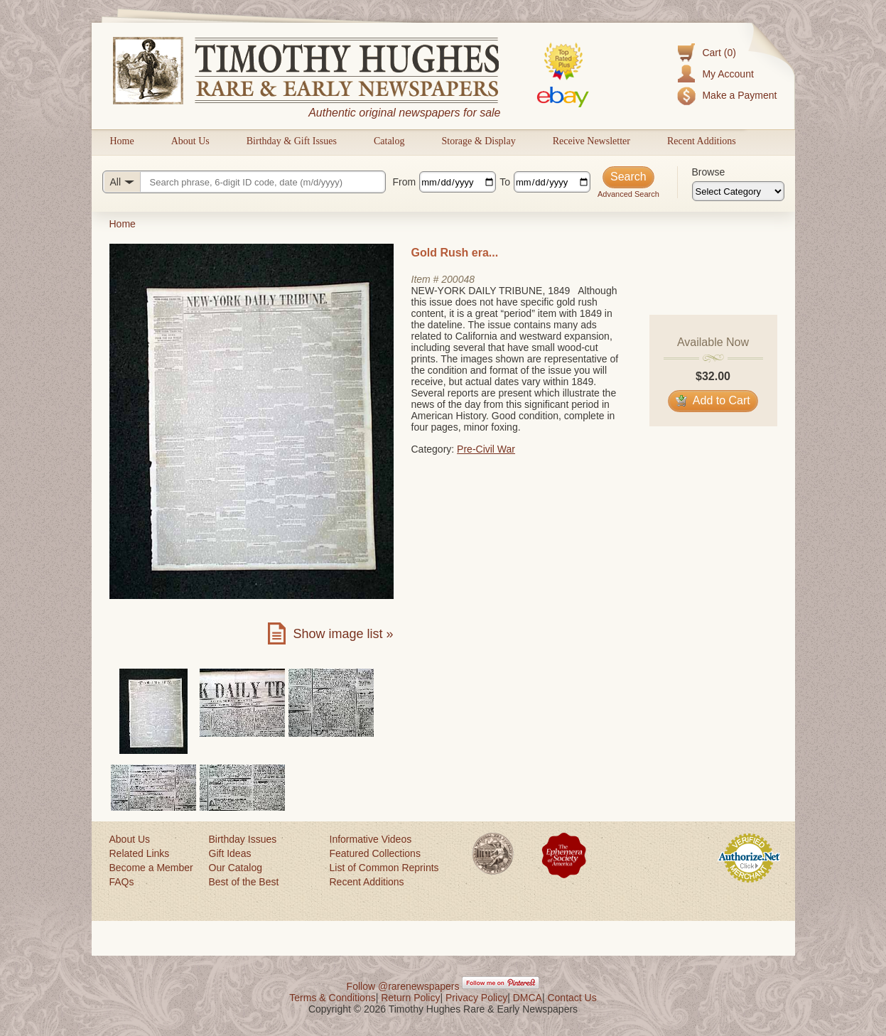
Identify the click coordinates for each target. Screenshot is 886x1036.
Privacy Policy (476, 997)
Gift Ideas (230, 853)
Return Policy (410, 997)
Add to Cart (713, 400)
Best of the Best (244, 881)
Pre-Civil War (486, 449)
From (404, 182)
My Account (727, 74)
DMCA (527, 997)
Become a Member (151, 867)
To (504, 182)
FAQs (121, 881)
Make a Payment (739, 95)
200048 (458, 279)
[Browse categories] (738, 191)
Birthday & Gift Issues (292, 141)
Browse (708, 172)
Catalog (389, 141)
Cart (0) (718, 52)
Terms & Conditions (332, 997)
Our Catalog (235, 867)
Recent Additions (701, 141)
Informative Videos (371, 839)
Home (122, 141)
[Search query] (244, 182)
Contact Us (571, 997)
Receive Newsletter (591, 141)
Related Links (139, 853)
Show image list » (343, 634)
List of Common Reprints (384, 867)
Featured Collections (375, 853)
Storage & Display (478, 141)
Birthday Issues (243, 839)
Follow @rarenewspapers (403, 986)
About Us (190, 141)
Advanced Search (628, 194)
